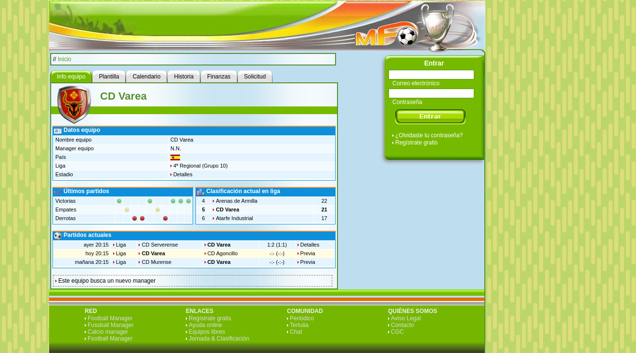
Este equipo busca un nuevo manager (107, 280)
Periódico (302, 318)
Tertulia (299, 325)
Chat (296, 331)
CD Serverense (160, 245)
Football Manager (110, 318)
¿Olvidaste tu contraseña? (429, 135)
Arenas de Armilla (236, 201)
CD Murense (156, 262)
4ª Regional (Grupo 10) (200, 166)
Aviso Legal (406, 318)
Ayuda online (205, 325)
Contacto (402, 325)
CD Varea (227, 209)
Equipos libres (207, 331)
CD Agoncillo (223, 253)
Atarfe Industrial (234, 218)
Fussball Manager (110, 325)
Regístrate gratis (416, 142)
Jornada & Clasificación (219, 338)
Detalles (183, 174)
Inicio (64, 59)
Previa (307, 253)
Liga (121, 245)
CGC (397, 331)
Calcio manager (108, 331)
